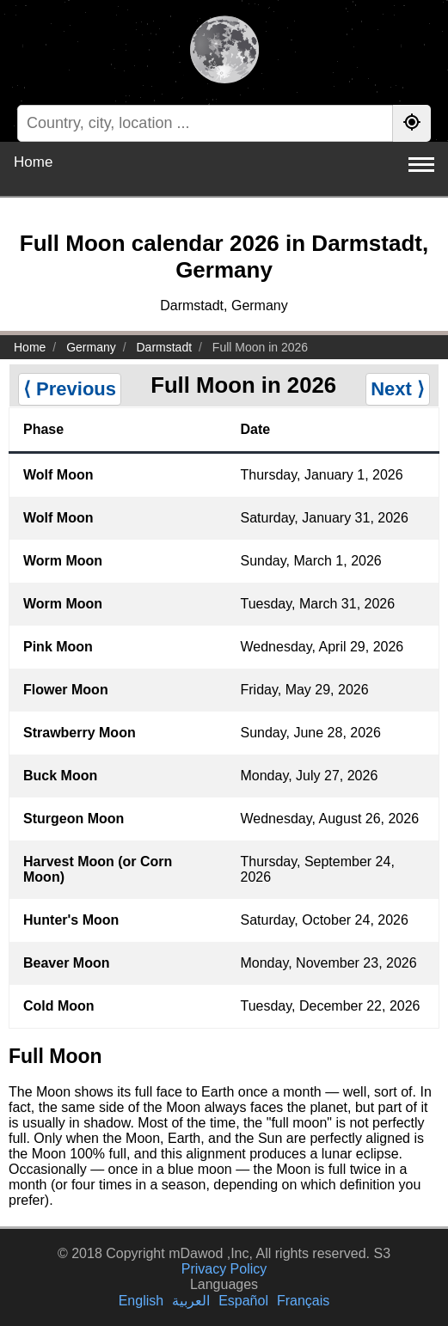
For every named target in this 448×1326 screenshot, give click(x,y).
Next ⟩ (398, 389)
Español (243, 1300)
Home (33, 162)
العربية (191, 1300)
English (141, 1300)
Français (303, 1300)
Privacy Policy (224, 1269)
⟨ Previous (69, 389)
